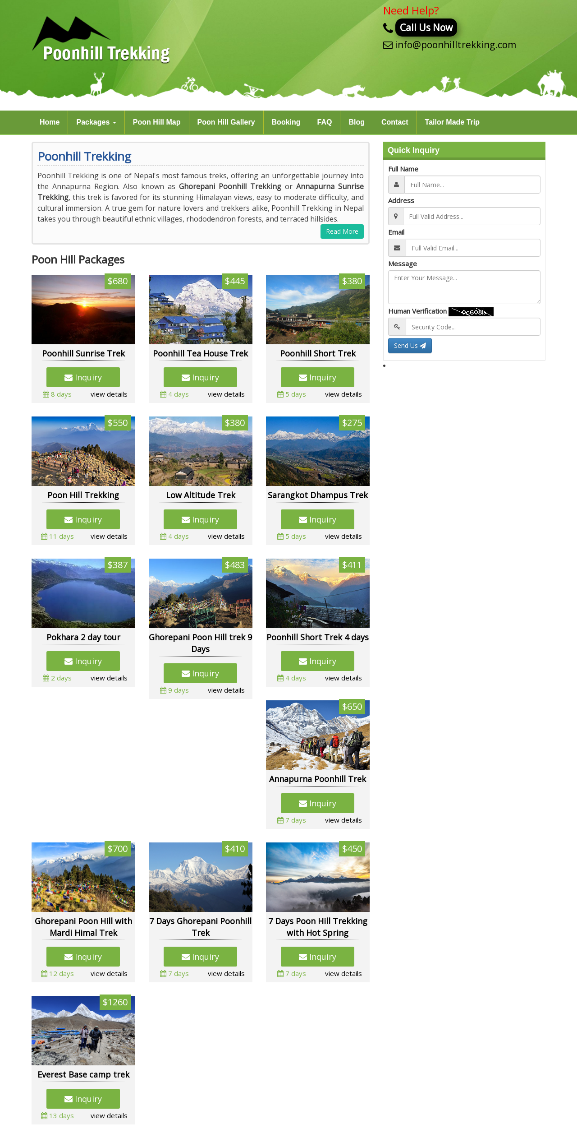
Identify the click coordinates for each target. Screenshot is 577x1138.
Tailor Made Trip (452, 122)
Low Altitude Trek (200, 495)
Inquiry (83, 377)
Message (402, 263)
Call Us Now (426, 27)
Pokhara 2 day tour (83, 637)
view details (109, 393)
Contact (394, 122)
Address (401, 200)
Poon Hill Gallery (226, 122)
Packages (96, 122)
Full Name (403, 168)
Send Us (410, 345)
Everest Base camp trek (83, 1074)
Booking (286, 122)
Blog (356, 122)
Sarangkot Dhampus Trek (318, 495)
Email (396, 231)
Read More (342, 231)
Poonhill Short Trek (318, 353)
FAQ (324, 122)
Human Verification (417, 310)
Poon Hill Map (157, 122)
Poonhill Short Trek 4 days (317, 637)
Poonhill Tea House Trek (200, 353)
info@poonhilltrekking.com (455, 44)
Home (50, 122)
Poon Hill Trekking (83, 495)
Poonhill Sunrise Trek (83, 353)
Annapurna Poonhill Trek (317, 778)
